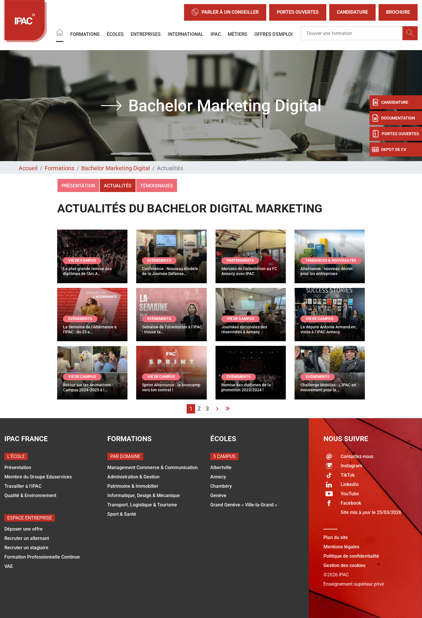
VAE (8, 566)
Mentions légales (341, 547)
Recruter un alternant (26, 538)
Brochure (398, 12)
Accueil (28, 168)
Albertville (221, 467)
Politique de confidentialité (351, 556)
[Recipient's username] (352, 34)
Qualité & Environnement (30, 495)
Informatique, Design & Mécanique (143, 495)
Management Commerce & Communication (152, 467)
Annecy (218, 477)
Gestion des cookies (344, 565)
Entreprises (146, 34)
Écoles (115, 34)
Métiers (237, 34)
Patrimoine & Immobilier (132, 486)
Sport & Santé (121, 514)
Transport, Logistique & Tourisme (142, 505)
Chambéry (221, 486)
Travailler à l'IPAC (22, 486)
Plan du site (335, 537)
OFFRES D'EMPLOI (273, 34)
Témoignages (156, 186)
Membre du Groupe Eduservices (38, 477)
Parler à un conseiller (225, 12)
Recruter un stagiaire (26, 547)
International (186, 34)
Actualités (118, 186)
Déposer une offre (23, 529)
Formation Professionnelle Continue (42, 557)
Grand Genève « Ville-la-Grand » (243, 505)
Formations (85, 34)
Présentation (78, 186)
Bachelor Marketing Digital (115, 168)
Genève (218, 495)
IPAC (216, 34)
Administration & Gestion (133, 477)
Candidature (352, 12)
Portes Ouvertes (298, 12)
